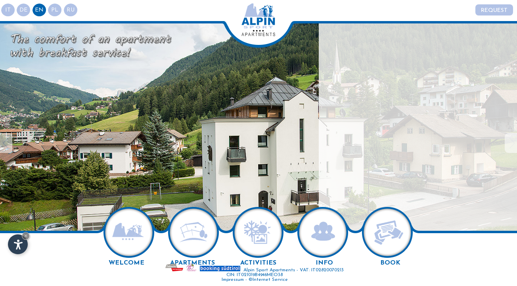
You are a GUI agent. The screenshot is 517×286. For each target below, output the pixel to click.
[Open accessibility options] (18, 244)
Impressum (233, 279)
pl (57, 10)
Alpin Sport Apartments (269, 270)
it (8, 10)
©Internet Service (268, 279)
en (40, 10)
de (25, 10)
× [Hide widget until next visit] (25, 236)
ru (73, 10)
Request (494, 11)
